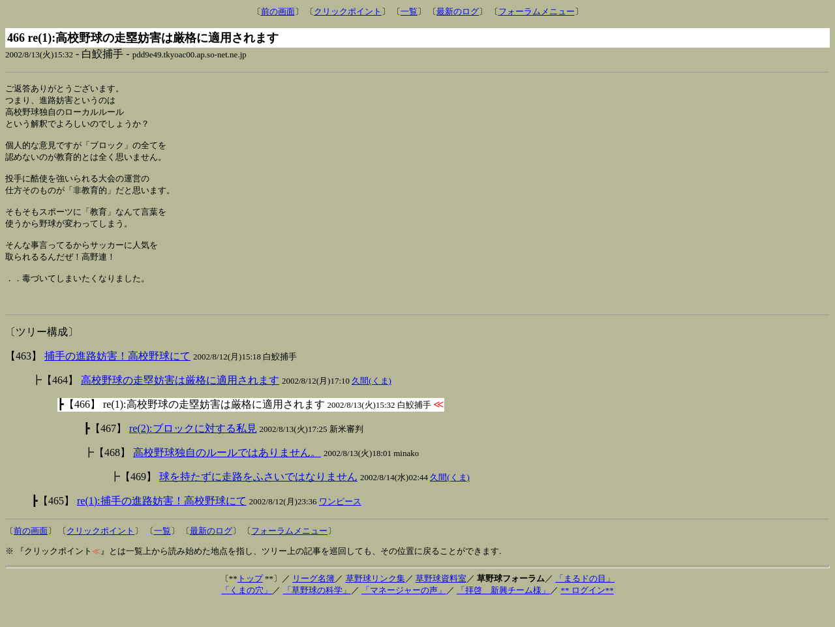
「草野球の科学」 (317, 612)
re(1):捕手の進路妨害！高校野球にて (162, 522)
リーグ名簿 (313, 600)
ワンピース (340, 523)
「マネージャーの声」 (403, 612)
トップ (250, 600)
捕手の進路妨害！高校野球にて (117, 378)
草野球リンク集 (375, 600)
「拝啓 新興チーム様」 (503, 612)
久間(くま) (371, 403)
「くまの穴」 (246, 612)
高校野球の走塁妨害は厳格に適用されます (180, 402)
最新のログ (457, 11)
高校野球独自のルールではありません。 (227, 474)
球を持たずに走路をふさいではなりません (258, 498)
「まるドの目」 (585, 600)
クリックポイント (348, 11)
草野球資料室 (441, 600)
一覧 (409, 11)
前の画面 (278, 11)
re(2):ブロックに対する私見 (193, 450)
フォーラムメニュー (536, 11)
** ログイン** (586, 612)
